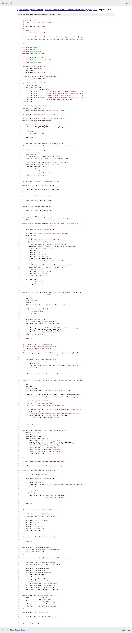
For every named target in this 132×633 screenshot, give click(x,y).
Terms (23, 630)
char (95, 9)
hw (90, 9)
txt (123, 630)
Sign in (128, 3)
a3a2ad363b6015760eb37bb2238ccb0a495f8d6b (65, 9)
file (58, 14)
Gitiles (12, 630)
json (128, 630)
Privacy (17, 630)
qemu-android (23, 9)
